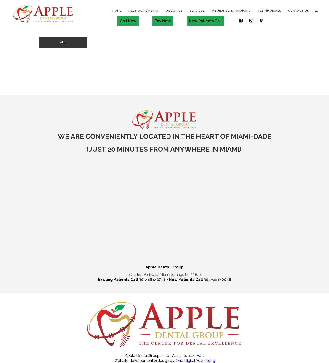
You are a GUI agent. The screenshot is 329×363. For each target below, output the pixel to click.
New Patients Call (205, 21)
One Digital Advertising (195, 360)
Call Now (128, 21)
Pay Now (163, 21)
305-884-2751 (152, 279)
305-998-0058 (217, 279)
